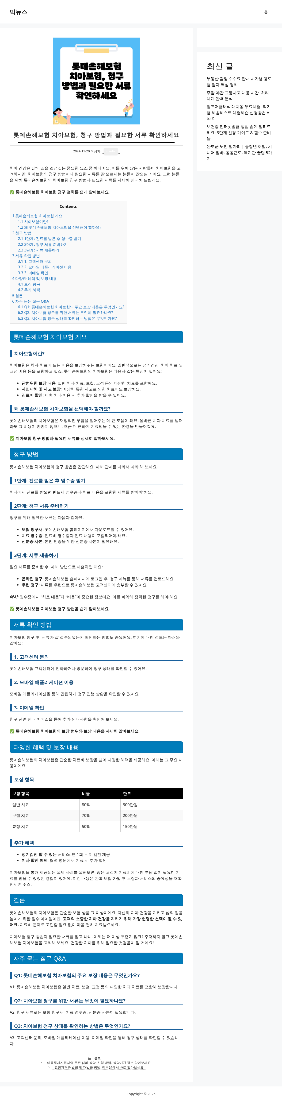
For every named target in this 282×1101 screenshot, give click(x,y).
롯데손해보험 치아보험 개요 (37, 215)
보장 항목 (29, 284)
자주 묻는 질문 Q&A (30, 301)
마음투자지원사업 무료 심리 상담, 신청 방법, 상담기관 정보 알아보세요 (99, 1062)
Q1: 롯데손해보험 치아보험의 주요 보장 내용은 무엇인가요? (71, 306)
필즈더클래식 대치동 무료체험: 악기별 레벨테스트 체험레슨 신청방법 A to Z (239, 112)
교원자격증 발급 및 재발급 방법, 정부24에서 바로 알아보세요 (99, 1067)
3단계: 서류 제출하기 (38, 250)
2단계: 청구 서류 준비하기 (43, 244)
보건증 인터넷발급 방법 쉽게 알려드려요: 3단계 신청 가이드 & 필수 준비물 (239, 132)
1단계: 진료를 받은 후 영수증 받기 (49, 238)
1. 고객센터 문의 (35, 261)
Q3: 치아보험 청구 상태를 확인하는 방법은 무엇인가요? (67, 318)
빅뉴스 (18, 12)
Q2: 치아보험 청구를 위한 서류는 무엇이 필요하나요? (65, 312)
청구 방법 (21, 233)
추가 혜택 (29, 289)
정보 (97, 1058)
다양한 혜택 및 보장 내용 (34, 278)
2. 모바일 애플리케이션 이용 (45, 267)
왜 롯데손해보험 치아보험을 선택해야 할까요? (59, 227)
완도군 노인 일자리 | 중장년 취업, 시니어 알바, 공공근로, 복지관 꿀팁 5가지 (239, 152)
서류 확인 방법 (26, 255)
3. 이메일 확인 (33, 272)
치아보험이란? (33, 221)
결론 (17, 295)
